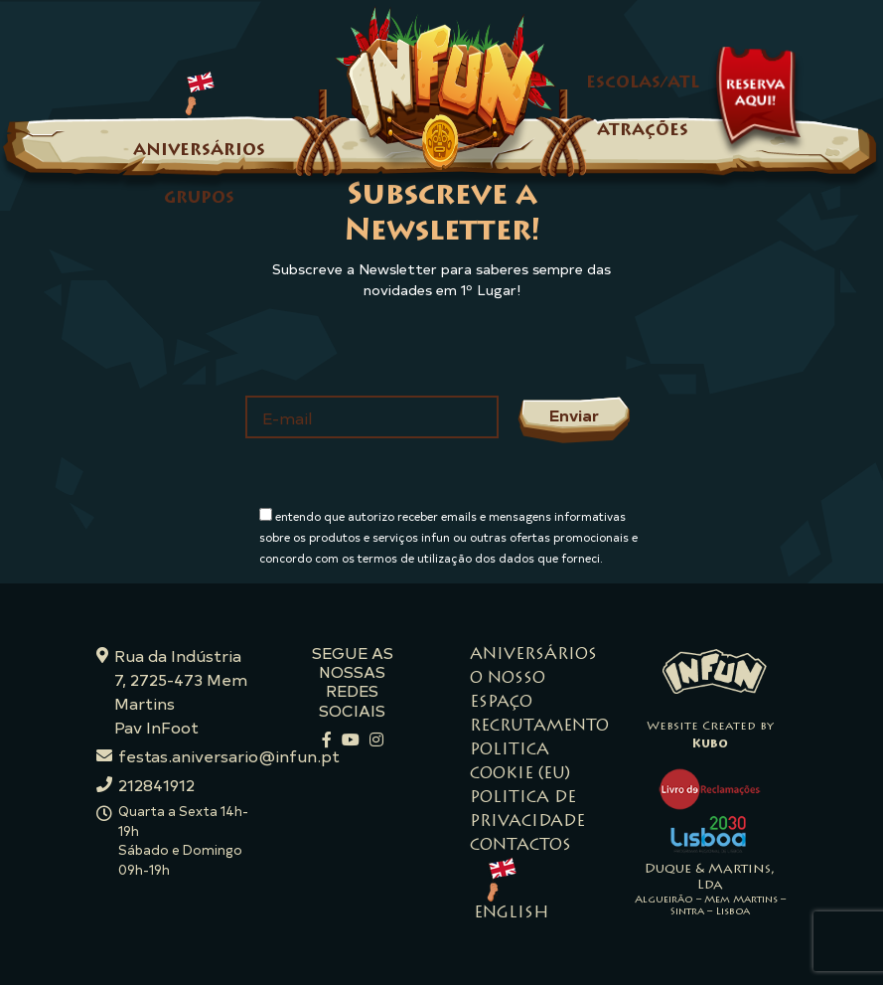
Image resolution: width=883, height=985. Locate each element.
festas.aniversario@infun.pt (229, 755)
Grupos (199, 199)
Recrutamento (539, 727)
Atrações (642, 131)
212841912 (156, 784)
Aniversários (199, 151)
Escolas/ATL (642, 83)
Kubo (710, 744)
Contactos (520, 846)
